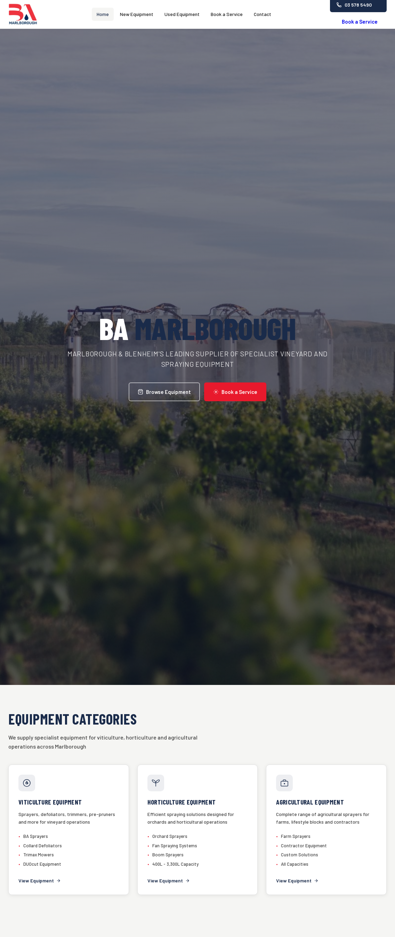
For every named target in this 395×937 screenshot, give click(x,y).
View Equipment (39, 880)
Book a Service (227, 14)
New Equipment (136, 14)
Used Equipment (182, 14)
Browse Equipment (164, 392)
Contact (262, 14)
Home (103, 14)
